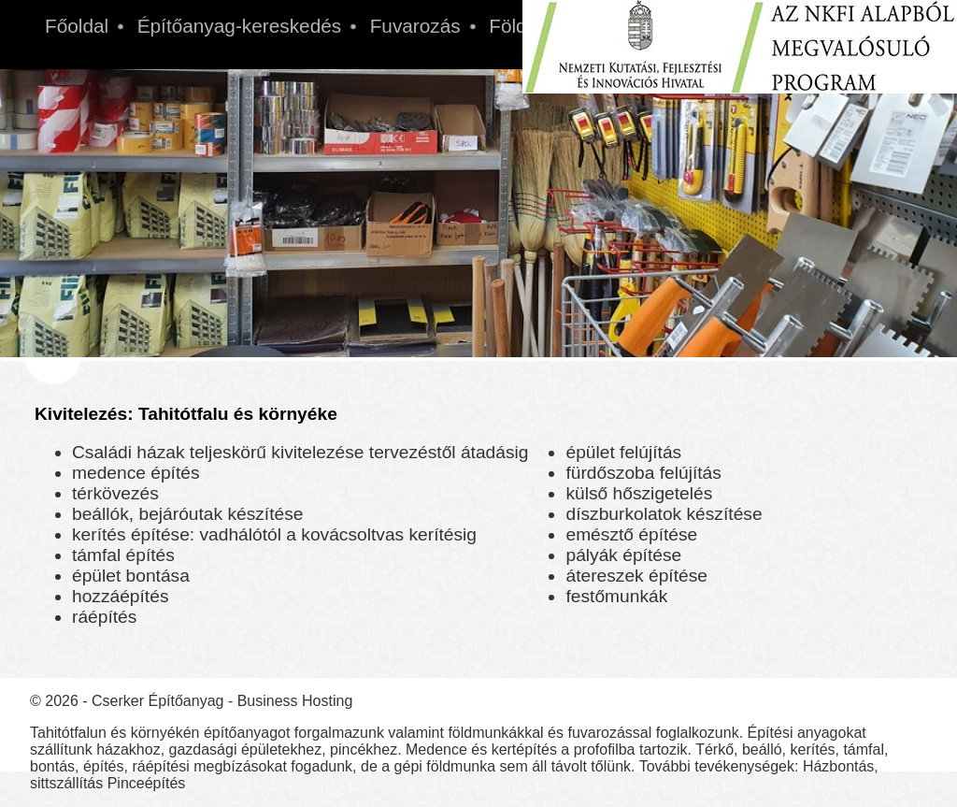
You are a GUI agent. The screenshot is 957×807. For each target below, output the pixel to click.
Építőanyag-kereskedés (239, 25)
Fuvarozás (415, 25)
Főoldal (76, 25)
